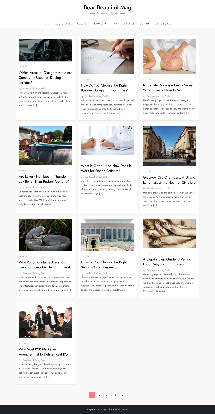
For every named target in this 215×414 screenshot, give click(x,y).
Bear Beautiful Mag (107, 7)
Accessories (63, 23)
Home (46, 23)
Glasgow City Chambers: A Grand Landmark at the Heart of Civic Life (169, 180)
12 (115, 394)
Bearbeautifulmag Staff (34, 88)
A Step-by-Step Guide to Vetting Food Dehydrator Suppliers (167, 262)
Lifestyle (129, 23)
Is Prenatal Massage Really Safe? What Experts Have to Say (168, 88)
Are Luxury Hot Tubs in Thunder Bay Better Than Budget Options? (44, 179)
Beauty (81, 23)
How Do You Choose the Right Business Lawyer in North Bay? (104, 88)
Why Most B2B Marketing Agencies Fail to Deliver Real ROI (44, 352)
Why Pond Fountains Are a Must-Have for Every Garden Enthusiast (44, 265)
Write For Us (163, 23)
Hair (115, 23)
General (24, 67)
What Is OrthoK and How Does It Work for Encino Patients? (106, 168)
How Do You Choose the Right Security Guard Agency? (104, 264)
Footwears (99, 23)
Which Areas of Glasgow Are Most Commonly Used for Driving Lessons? (45, 77)
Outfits (145, 23)
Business (24, 343)
